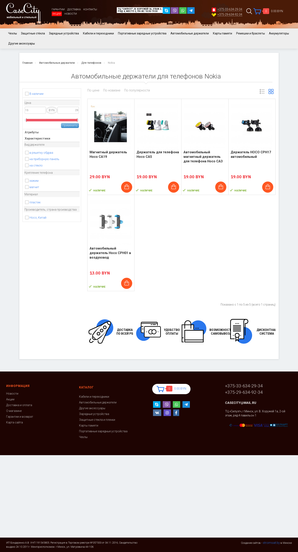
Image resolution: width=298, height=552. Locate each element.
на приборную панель (44, 159)
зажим (34, 180)
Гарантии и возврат (19, 416)
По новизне (111, 90)
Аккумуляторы (279, 33)
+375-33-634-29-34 (229, 9)
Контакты (90, 9)
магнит (34, 187)
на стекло (36, 165)
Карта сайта (14, 422)
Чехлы (12, 33)
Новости (70, 13)
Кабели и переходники (98, 33)
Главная (27, 62)
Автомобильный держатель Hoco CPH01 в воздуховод (110, 252)
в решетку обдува (41, 152)
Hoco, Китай (37, 217)
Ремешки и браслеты (250, 33)
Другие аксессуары (21, 43)
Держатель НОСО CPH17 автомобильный (251, 154)
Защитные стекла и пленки (97, 419)
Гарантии (58, 9)
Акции (56, 13)
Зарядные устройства (64, 33)
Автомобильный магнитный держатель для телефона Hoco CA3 (203, 156)
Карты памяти (222, 33)
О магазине (14, 411)
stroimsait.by (271, 542)
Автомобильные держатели (190, 33)
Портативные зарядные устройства (142, 33)
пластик (35, 202)
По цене (93, 90)
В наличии (36, 93)
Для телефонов (91, 62)
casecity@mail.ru (240, 403)
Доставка (74, 9)
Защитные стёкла (33, 33)
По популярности (137, 90)
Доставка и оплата (19, 405)
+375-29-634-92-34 (229, 14)
